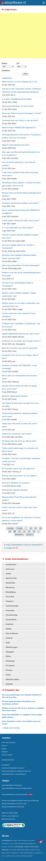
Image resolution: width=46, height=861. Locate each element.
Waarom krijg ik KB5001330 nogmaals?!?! (19, 128)
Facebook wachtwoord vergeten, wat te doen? (20, 203)
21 (19, 531)
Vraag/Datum (7, 78)
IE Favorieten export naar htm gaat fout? (18, 469)
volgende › (19, 534)
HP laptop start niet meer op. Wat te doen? (19, 441)
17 (36, 528)
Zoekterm (6, 70)
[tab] (23, 564)
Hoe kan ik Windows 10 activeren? (16, 483)
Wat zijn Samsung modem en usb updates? (19, 476)
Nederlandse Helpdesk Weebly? (15, 490)
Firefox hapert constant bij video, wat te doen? (20, 220)
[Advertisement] (23, 35)
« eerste (10, 528)
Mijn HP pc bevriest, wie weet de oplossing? (20, 348)
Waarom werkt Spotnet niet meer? (16, 145)
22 (24, 531)
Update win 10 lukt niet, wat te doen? (17, 434)
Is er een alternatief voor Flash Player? (17, 228)
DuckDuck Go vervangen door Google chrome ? (21, 341)
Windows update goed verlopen (15, 396)
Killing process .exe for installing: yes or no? (19, 82)
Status (4, 63)
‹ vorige (19, 528)
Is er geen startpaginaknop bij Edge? (17, 99)
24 (34, 531)
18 (40, 528)
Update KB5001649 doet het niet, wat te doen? (21, 334)
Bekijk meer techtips (11, 728)
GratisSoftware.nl (7, 840)
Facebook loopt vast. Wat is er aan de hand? (20, 120)
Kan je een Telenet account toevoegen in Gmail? (21, 113)
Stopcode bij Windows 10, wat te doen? (18, 106)
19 (10, 531)
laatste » (29, 534)
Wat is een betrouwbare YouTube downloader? (21, 265)
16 (31, 528)
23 (29, 531)
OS (18, 63)
